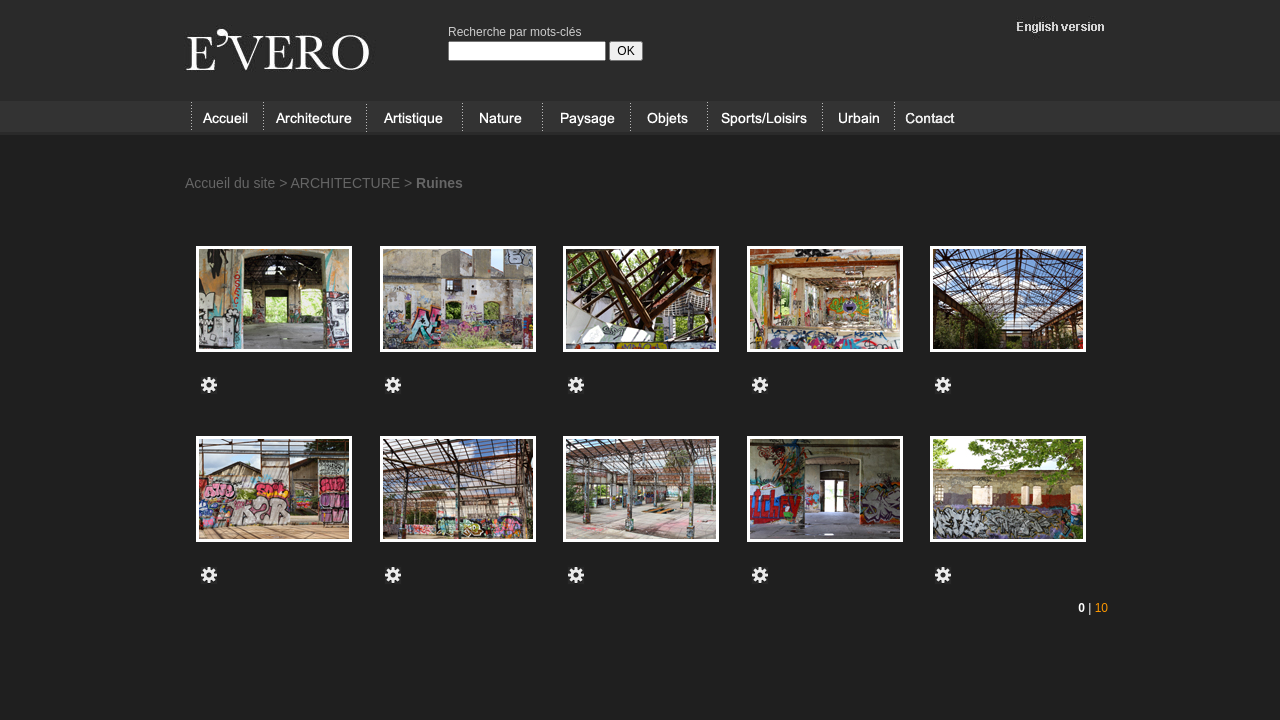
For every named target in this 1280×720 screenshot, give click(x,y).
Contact (930, 118)
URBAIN (858, 118)
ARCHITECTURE (314, 118)
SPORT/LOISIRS (765, 118)
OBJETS (668, 118)
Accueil (227, 118)
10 (1101, 608)
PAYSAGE (586, 118)
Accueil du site (230, 183)
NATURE (502, 118)
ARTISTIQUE (414, 118)
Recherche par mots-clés (514, 32)
